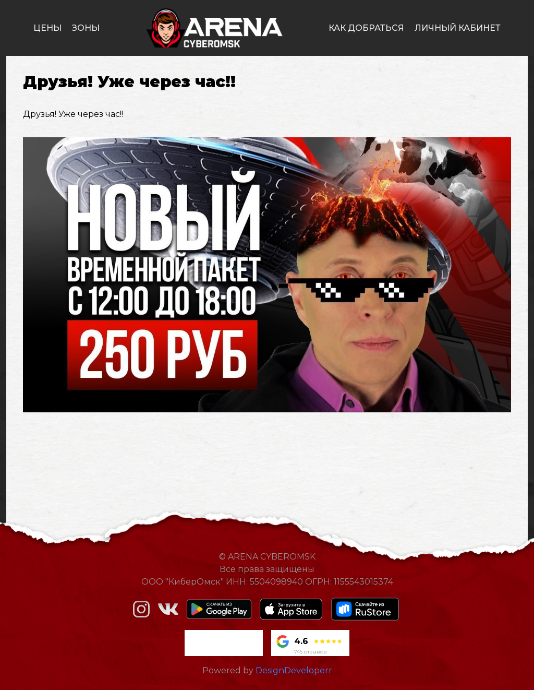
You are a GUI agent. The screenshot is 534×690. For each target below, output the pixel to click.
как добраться (366, 28)
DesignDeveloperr (294, 670)
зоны (86, 28)
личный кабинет (458, 28)
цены (47, 28)
